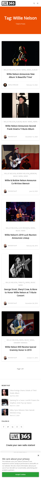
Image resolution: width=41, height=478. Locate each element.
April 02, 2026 (14, 396)
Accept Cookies (20, 474)
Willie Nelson (9, 70)
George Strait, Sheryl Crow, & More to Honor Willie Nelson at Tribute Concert (20, 292)
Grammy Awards (20, 343)
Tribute (21, 282)
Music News (21, 70)
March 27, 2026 (14, 415)
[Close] (38, 455)
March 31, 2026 (14, 406)
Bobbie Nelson (23, 173)
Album (34, 70)
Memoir (33, 173)
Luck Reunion (24, 228)
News (29, 70)
